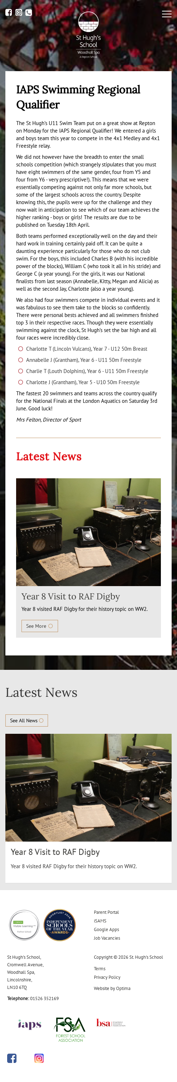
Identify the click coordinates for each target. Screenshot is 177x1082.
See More (39, 626)
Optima (123, 988)
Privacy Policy (107, 977)
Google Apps (106, 929)
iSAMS (100, 921)
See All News (26, 720)
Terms (99, 969)
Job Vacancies (107, 938)
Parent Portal (106, 912)
